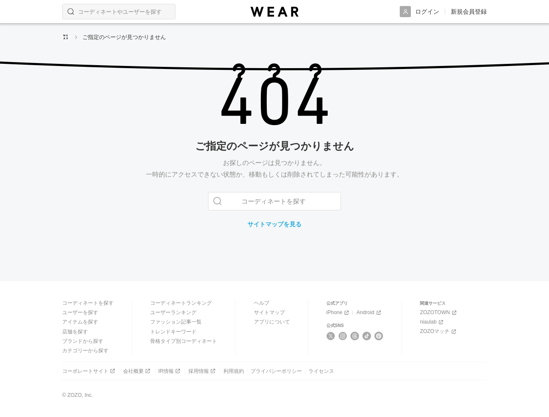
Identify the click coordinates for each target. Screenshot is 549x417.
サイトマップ (269, 312)
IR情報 (170, 371)
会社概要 (137, 371)
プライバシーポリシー (276, 370)
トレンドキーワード (173, 331)
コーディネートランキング (181, 303)
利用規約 (233, 370)
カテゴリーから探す (85, 351)
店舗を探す (75, 331)
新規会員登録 (469, 11)
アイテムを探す (80, 322)
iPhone (338, 313)
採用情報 (202, 371)
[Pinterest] (378, 336)
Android (369, 313)
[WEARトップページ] (65, 37)
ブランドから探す (82, 341)
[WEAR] (274, 11)
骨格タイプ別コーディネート (183, 341)
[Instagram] (342, 336)
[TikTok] (366, 336)
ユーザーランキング (173, 312)
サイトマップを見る (274, 224)
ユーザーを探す (80, 312)
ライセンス (321, 370)
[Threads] (354, 336)
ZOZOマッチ (439, 331)
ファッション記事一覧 (176, 322)
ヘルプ (261, 303)
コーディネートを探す (88, 303)
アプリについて (272, 322)
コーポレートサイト (89, 371)
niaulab (432, 322)
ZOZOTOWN (439, 313)
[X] (330, 336)
